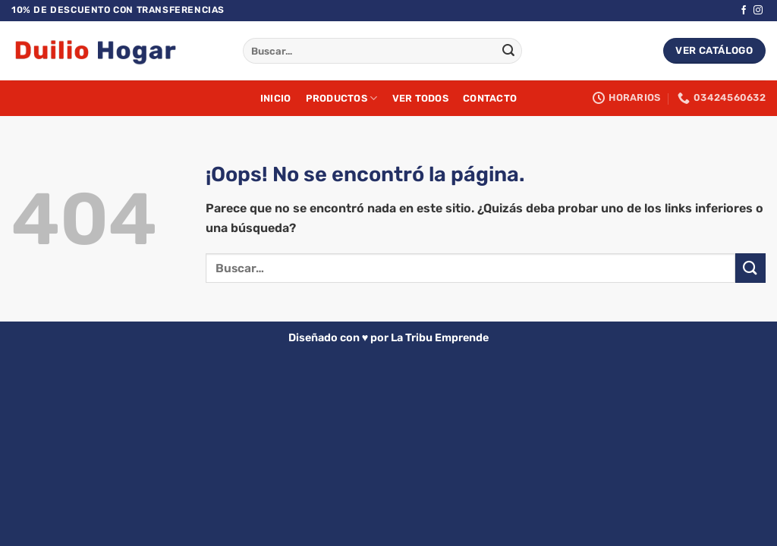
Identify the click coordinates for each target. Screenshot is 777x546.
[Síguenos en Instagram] (758, 10)
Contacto (490, 98)
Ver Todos (420, 98)
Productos (342, 98)
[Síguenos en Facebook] (743, 10)
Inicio (275, 98)
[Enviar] (508, 51)
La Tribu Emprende (440, 337)
